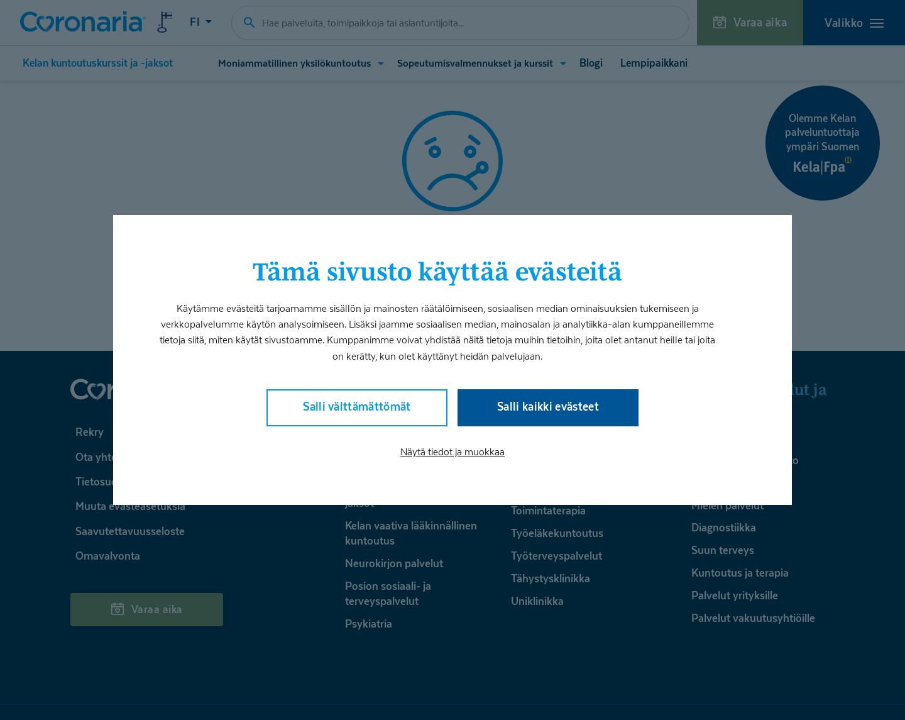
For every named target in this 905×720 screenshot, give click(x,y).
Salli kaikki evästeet (548, 406)
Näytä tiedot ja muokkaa (452, 452)
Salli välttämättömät (357, 406)
